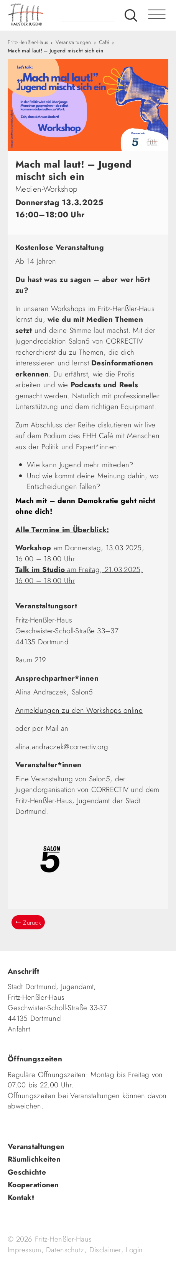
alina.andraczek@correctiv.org (61, 747)
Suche (131, 15)
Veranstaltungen (73, 42)
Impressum (24, 1250)
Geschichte (27, 1172)
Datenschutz (65, 1250)
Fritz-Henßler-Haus (28, 42)
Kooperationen (33, 1185)
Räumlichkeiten (34, 1159)
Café (104, 42)
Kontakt (21, 1197)
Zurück (32, 922)
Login (134, 1250)
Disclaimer (105, 1250)
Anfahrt (19, 1029)
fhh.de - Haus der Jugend (56, 15)
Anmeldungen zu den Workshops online (79, 710)
